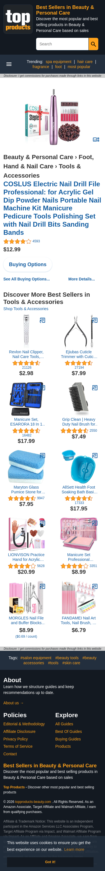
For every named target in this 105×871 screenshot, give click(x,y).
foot (58, 66)
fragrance (40, 66)
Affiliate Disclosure (19, 731)
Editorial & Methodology (24, 724)
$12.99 (11, 249)
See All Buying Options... (26, 279)
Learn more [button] (74, 849)
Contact (10, 754)
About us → (13, 703)
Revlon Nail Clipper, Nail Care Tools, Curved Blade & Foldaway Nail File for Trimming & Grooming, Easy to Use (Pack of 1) (26, 354)
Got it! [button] (50, 862)
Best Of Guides (68, 731)
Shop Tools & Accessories (25, 308)
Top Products (14, 787)
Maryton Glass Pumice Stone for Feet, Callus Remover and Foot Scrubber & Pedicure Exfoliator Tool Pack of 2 (26, 489)
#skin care (71, 663)
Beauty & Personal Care (38, 157)
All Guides (64, 724)
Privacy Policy (15, 739)
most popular (79, 66)
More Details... (81, 279)
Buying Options (27, 264)
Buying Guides (68, 739)
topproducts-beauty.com (33, 802)
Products (63, 746)
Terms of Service (17, 746)
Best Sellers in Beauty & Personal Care (65, 10)
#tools (53, 663)
